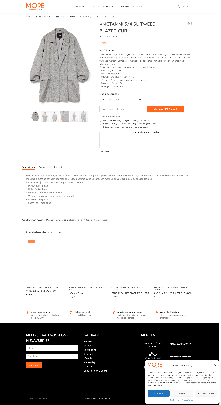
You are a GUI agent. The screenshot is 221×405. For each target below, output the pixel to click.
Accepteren (158, 393)
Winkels (88, 358)
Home (29, 16)
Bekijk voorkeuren (206, 393)
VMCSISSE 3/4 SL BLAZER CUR (41, 291)
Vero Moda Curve (108, 36)
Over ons (88, 354)
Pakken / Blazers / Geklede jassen (50, 16)
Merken (88, 341)
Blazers (72, 16)
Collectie (88, 345)
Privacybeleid (90, 398)
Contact (88, 366)
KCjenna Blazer (76, 293)
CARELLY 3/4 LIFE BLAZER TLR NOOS (130, 293)
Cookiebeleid (175, 400)
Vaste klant (90, 349)
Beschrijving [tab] (28, 167)
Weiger (182, 393)
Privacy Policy (187, 400)
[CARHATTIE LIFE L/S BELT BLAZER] (191, 23)
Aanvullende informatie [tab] (51, 167)
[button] (215, 365)
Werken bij (89, 362)
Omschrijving (106, 50)
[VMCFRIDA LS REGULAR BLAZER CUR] (188, 23)
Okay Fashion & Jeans (95, 370)
